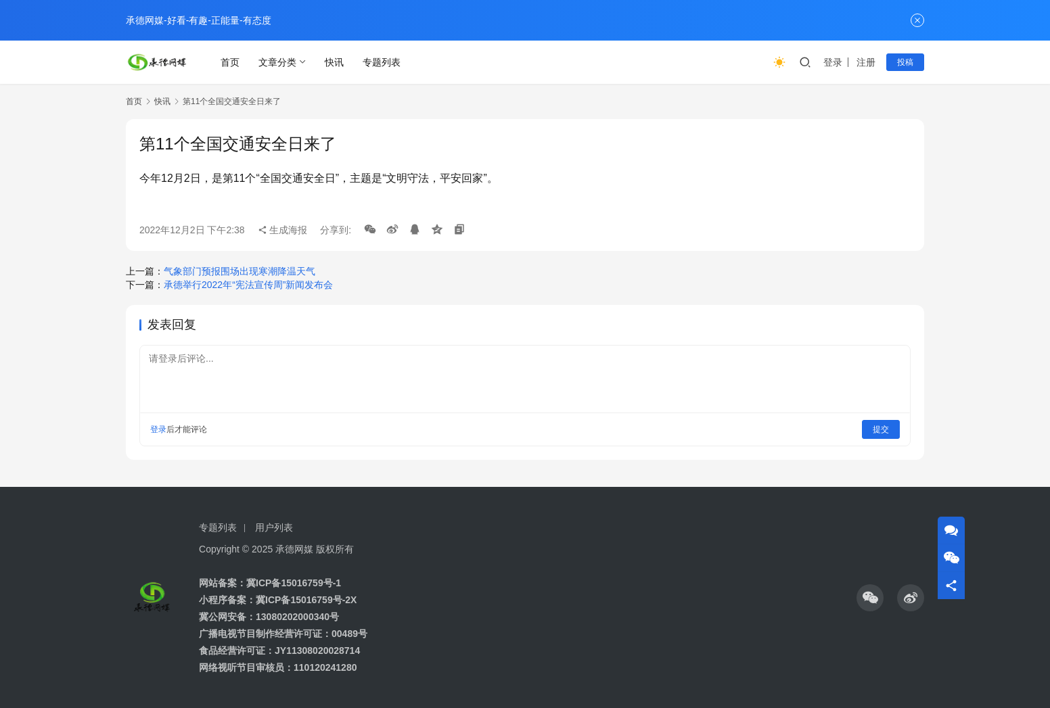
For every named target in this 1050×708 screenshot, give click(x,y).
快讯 (334, 62)
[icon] (870, 597)
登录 (832, 62)
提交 (881, 429)
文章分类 (277, 62)
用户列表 (274, 527)
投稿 (905, 62)
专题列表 (382, 62)
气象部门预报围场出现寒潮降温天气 (239, 271)
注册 (866, 62)
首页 (230, 62)
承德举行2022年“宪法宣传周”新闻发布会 (248, 284)
